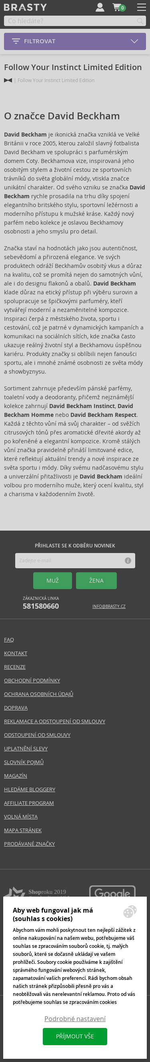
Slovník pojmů (24, 762)
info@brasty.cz (109, 606)
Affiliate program (29, 803)
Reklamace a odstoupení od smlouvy (54, 721)
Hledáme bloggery (29, 789)
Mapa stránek (23, 830)
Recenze (15, 667)
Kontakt (15, 653)
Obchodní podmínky (32, 680)
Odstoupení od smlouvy (37, 735)
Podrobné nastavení (75, 1019)
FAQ (9, 639)
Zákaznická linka (41, 603)
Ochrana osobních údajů (38, 694)
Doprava (16, 707)
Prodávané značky (29, 844)
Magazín (15, 775)
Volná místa (21, 816)
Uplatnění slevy (26, 748)
